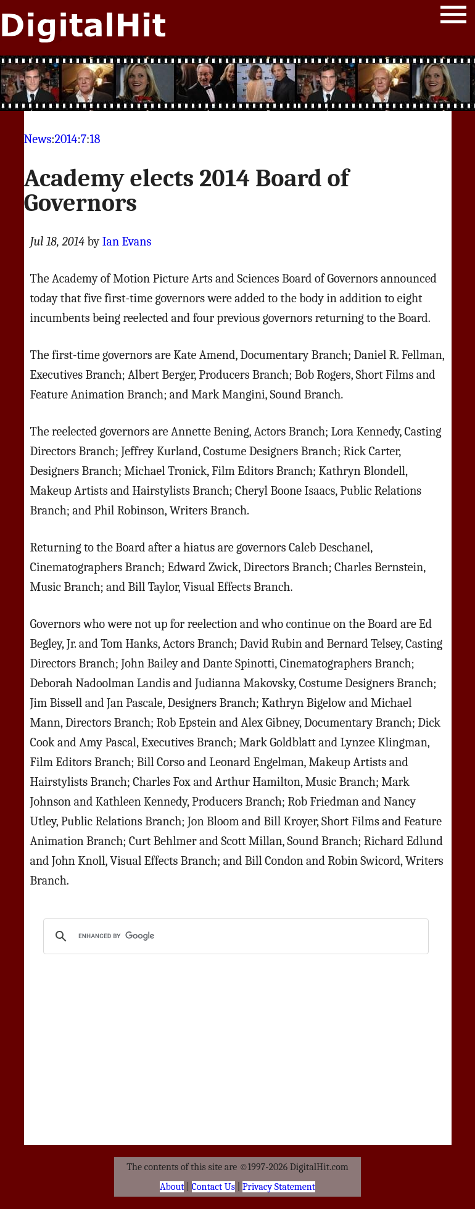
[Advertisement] (237, 83)
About (172, 1186)
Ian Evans (127, 241)
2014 (66, 139)
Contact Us (213, 1186)
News (38, 139)
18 (94, 139)
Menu (453, 17)
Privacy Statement (278, 1186)
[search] (233, 936)
